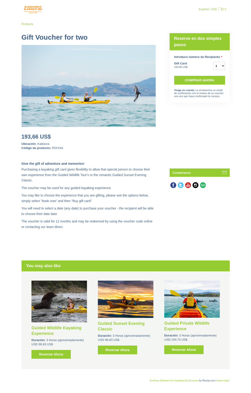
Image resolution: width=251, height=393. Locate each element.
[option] (59, 319)
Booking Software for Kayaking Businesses (174, 380)
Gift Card (188, 65)
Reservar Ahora (51, 354)
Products (27, 24)
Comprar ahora (199, 80)
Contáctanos (182, 172)
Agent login (223, 380)
